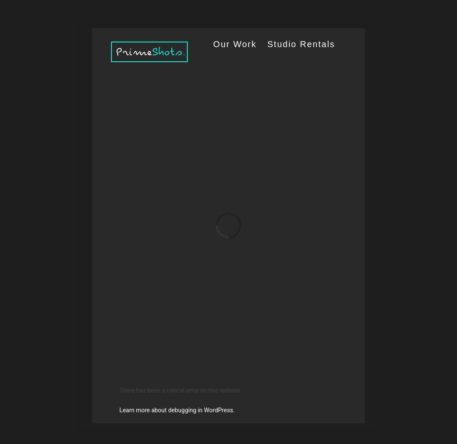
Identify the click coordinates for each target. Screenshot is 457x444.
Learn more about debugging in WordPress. (177, 410)
